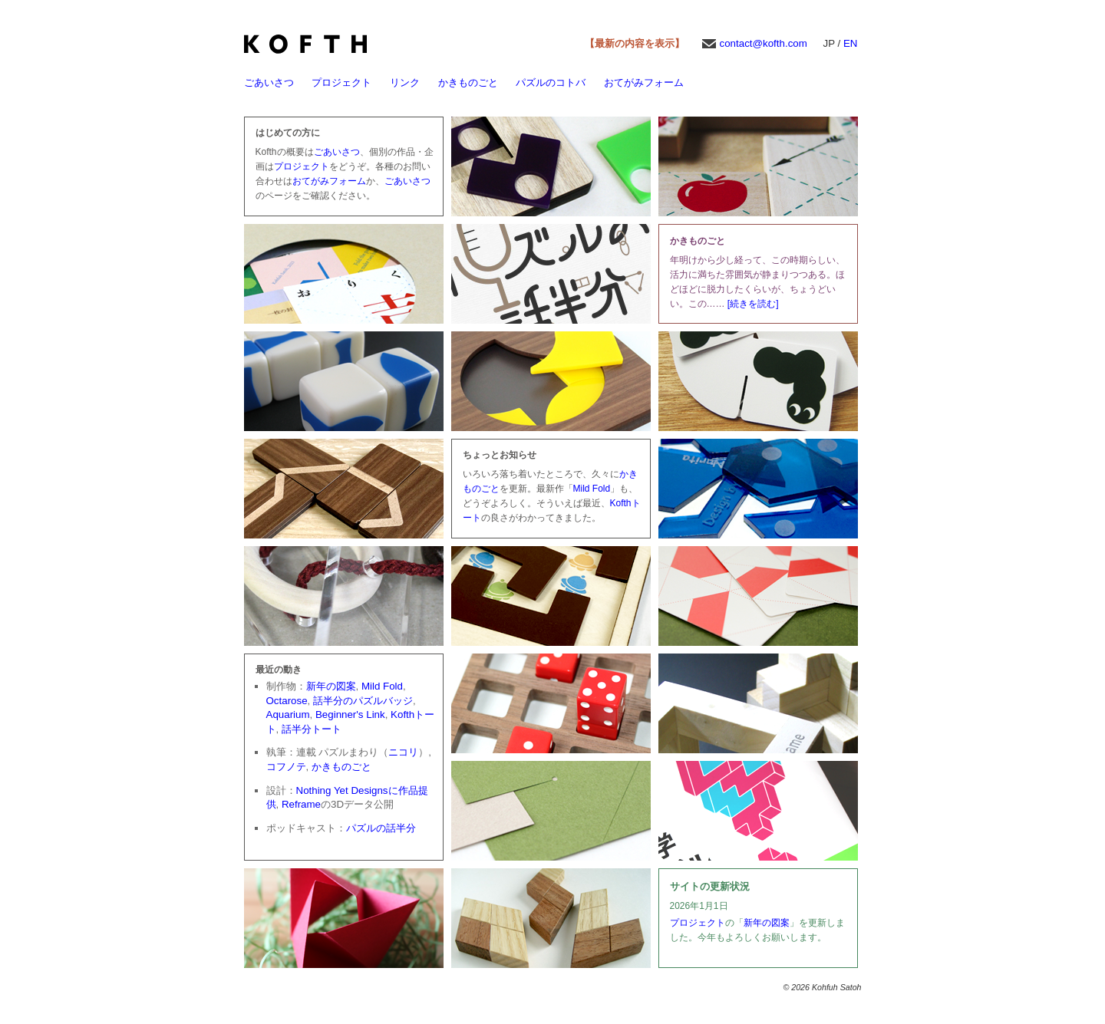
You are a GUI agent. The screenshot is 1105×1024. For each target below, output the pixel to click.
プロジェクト (341, 82)
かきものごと (468, 82)
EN (850, 43)
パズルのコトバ (550, 82)
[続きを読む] (753, 303)
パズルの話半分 (381, 828)
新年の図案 (331, 686)
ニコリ (403, 752)
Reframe (301, 804)
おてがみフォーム (644, 82)
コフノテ (286, 766)
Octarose (287, 700)
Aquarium (288, 714)
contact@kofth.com (763, 43)
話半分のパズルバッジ (363, 700)
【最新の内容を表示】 (634, 43)
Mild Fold (592, 488)
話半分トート (311, 729)
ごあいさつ (269, 82)
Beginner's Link (350, 714)
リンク (405, 82)
